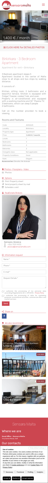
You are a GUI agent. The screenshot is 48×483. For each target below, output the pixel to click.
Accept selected (27, 478)
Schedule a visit (10, 187)
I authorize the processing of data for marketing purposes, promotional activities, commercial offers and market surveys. (24, 297)
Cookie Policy (35, 465)
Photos (7, 172)
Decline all (16, 478)
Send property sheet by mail (16, 184)
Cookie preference (18, 465)
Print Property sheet (12, 181)
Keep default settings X (38, 448)
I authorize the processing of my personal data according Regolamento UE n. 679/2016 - (24, 292)
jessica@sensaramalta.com (19, 247)
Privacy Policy (39, 293)
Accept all (6, 478)
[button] (2, 26)
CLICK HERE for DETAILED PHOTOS (24, 47)
